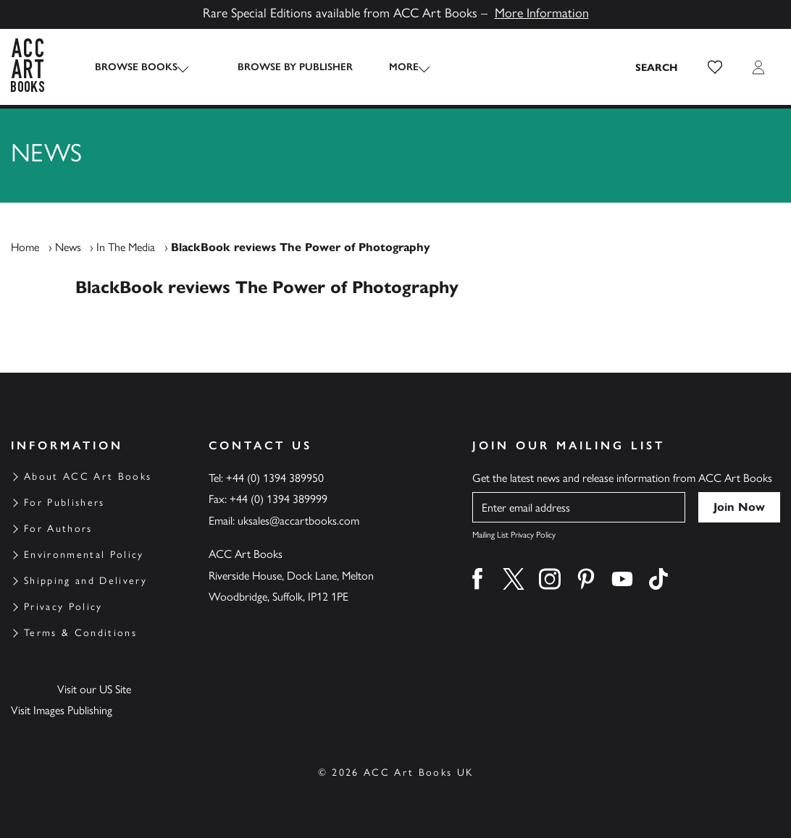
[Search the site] (657, 67)
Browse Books (136, 67)
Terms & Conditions (80, 633)
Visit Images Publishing (61, 710)
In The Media (125, 247)
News (68, 247)
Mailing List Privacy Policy (514, 535)
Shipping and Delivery (85, 581)
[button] (715, 67)
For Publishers (64, 502)
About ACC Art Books (87, 476)
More (391, 67)
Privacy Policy (63, 607)
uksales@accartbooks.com (298, 521)
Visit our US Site (94, 689)
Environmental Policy (84, 555)
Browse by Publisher (282, 67)
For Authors (58, 528)
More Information (542, 13)
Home (25, 247)
